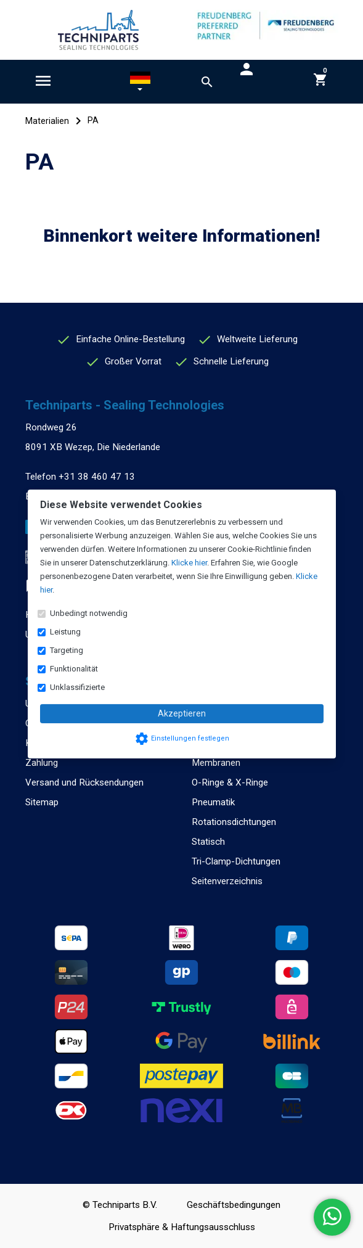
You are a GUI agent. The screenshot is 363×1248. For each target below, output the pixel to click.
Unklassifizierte (77, 687)
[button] (140, 83)
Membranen (216, 762)
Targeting (66, 650)
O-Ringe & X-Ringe (230, 782)
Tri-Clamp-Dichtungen (236, 861)
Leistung (65, 631)
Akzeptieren (182, 713)
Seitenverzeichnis (227, 881)
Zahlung (41, 762)
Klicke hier (189, 562)
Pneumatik (213, 802)
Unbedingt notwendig (89, 613)
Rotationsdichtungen (234, 821)
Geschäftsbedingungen (233, 1204)
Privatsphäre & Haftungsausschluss (181, 1227)
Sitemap (42, 802)
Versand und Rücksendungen (84, 782)
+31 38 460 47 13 (97, 476)
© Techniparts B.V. (120, 1204)
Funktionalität (74, 668)
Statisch (208, 841)
